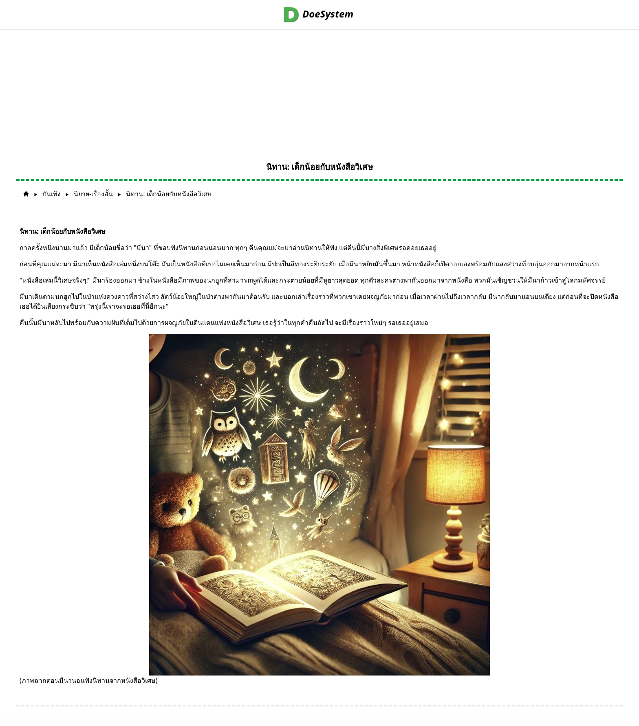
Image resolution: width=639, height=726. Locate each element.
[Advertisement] (319, 90)
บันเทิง (51, 193)
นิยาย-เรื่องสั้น (93, 193)
